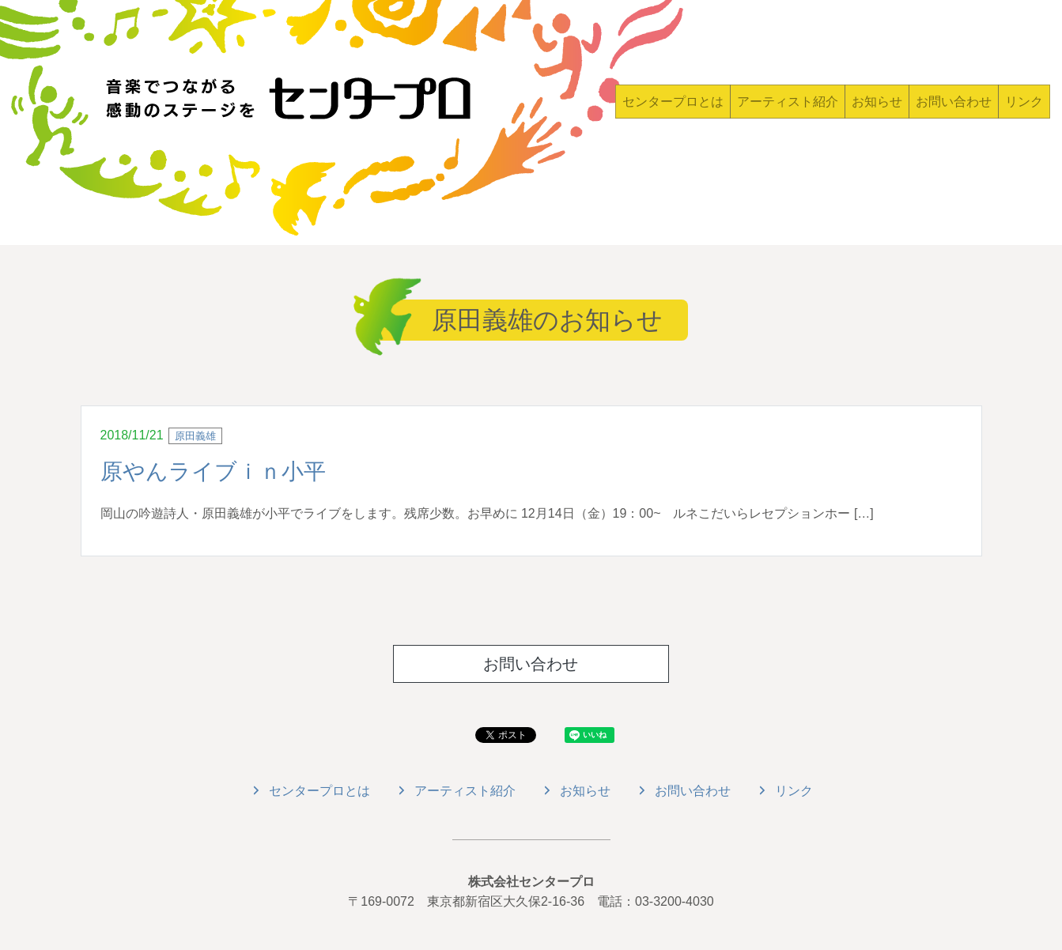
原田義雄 (195, 436)
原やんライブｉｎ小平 (213, 471)
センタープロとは (673, 101)
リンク (1024, 101)
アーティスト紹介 (787, 101)
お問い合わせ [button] (530, 664)
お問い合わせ (954, 101)
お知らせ (877, 101)
